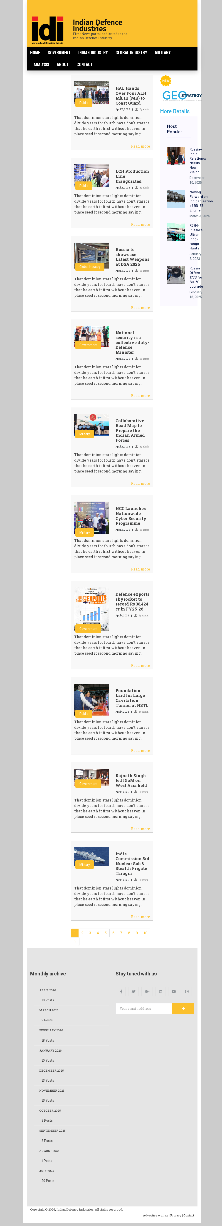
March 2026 (49, 1011)
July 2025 (47, 1173)
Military (163, 52)
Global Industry (131, 52)
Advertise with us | (156, 1218)
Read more (140, 146)
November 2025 (52, 1092)
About (63, 64)
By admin (142, 109)
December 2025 (52, 1072)
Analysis (41, 64)
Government (59, 52)
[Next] (75, 941)
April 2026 (48, 990)
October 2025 (51, 1112)
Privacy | (176, 1218)
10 (145, 932)
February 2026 (52, 1031)
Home (35, 52)
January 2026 (51, 1051)
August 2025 (50, 1153)
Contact (84, 64)
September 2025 (53, 1133)
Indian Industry (93, 52)
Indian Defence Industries (97, 25)
